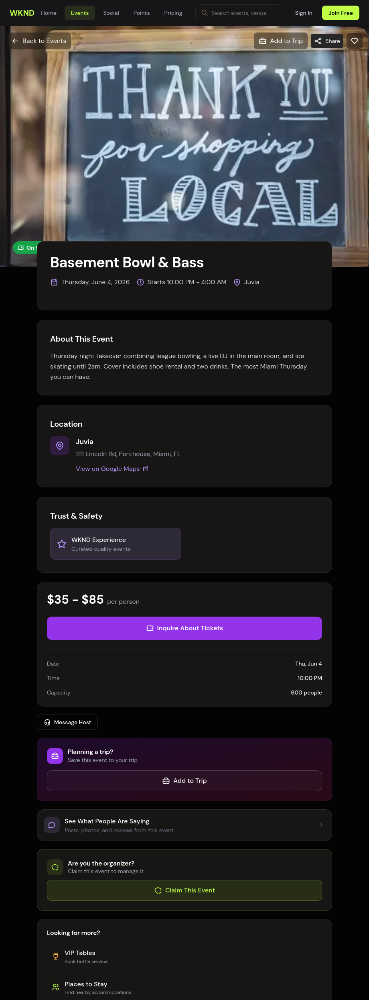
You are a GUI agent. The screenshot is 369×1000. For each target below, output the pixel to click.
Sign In (303, 12)
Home (49, 12)
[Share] (327, 41)
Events (80, 12)
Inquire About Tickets (184, 628)
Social (111, 12)
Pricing (173, 12)
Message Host (67, 722)
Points (142, 12)
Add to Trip (184, 780)
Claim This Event (184, 890)
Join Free (340, 12)
